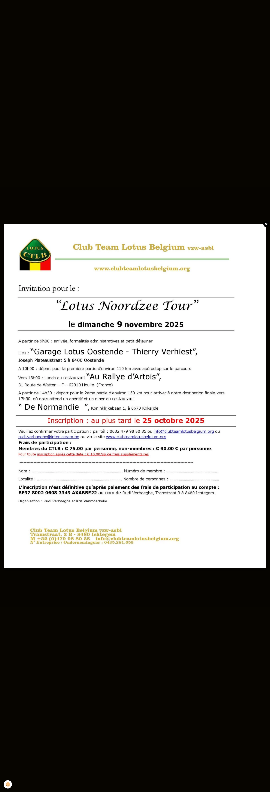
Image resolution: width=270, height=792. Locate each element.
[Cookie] (8, 784)
